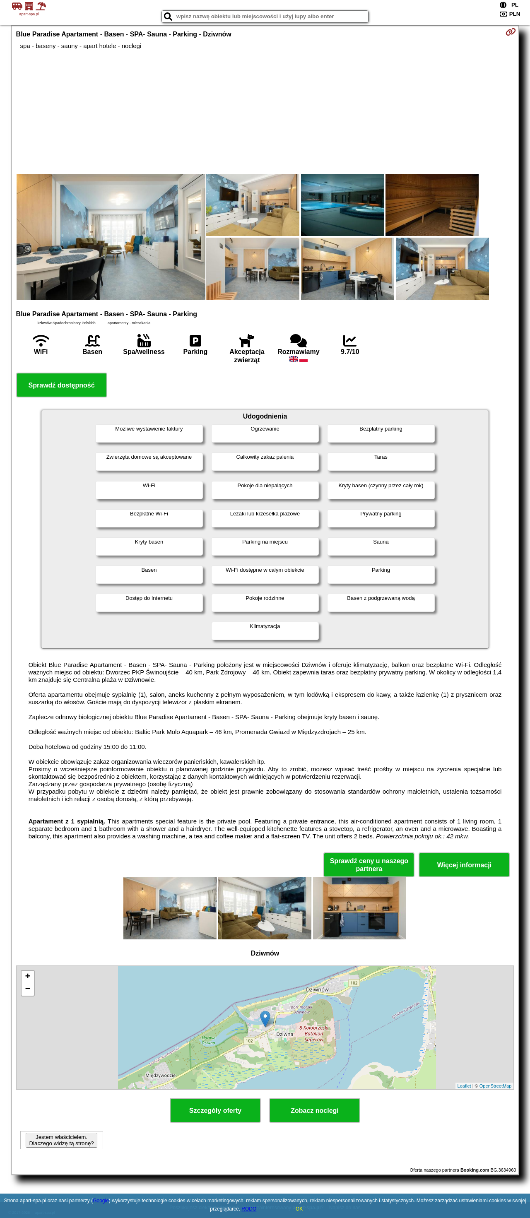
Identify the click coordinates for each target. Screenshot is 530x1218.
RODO (248, 1209)
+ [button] (27, 977)
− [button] (27, 989)
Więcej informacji (464, 865)
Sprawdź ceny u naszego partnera (369, 864)
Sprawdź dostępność (62, 385)
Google (101, 1201)
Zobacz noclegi (315, 1110)
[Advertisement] (265, 112)
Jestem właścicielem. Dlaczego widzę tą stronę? (61, 1140)
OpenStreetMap (495, 1085)
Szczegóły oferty (215, 1110)
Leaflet (464, 1085)
